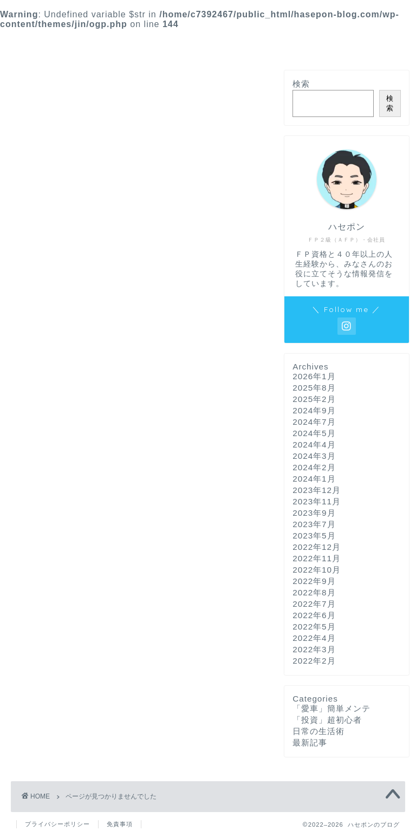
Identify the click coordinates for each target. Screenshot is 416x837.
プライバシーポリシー (57, 824)
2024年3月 (313, 455)
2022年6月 (313, 615)
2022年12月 (316, 546)
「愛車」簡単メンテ (73, 503)
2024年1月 (313, 478)
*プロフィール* (308, 42)
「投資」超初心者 (69, 517)
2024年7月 (313, 421)
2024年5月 (313, 433)
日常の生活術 (60, 531)
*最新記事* (157, 42)
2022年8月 (313, 592)
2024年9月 (313, 410)
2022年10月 (316, 569)
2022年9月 (313, 581)
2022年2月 (313, 660)
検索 (301, 83)
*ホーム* (97, 42)
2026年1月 (313, 376)
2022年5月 (313, 626)
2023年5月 (313, 535)
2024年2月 (313, 467)
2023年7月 (313, 524)
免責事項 (120, 824)
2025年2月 (313, 399)
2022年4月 (313, 638)
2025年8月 (313, 387)
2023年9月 (313, 512)
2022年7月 (313, 603)
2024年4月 (313, 444)
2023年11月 (316, 501)
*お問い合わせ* (229, 42)
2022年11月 (316, 558)
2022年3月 (313, 649)
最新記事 (50, 546)
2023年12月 (316, 490)
